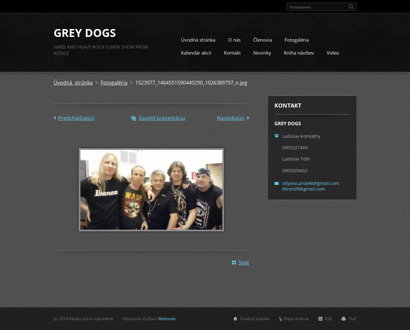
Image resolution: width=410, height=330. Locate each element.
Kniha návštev (299, 53)
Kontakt (232, 53)
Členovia (262, 40)
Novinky (262, 53)
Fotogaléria (296, 40)
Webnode (166, 318)
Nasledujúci (231, 118)
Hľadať (351, 6)
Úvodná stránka (198, 40)
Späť (243, 262)
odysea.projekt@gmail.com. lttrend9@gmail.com (311, 186)
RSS (328, 318)
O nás (234, 40)
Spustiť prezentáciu (162, 118)
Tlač (352, 318)
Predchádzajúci (76, 118)
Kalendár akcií (196, 53)
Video (333, 53)
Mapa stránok (296, 318)
